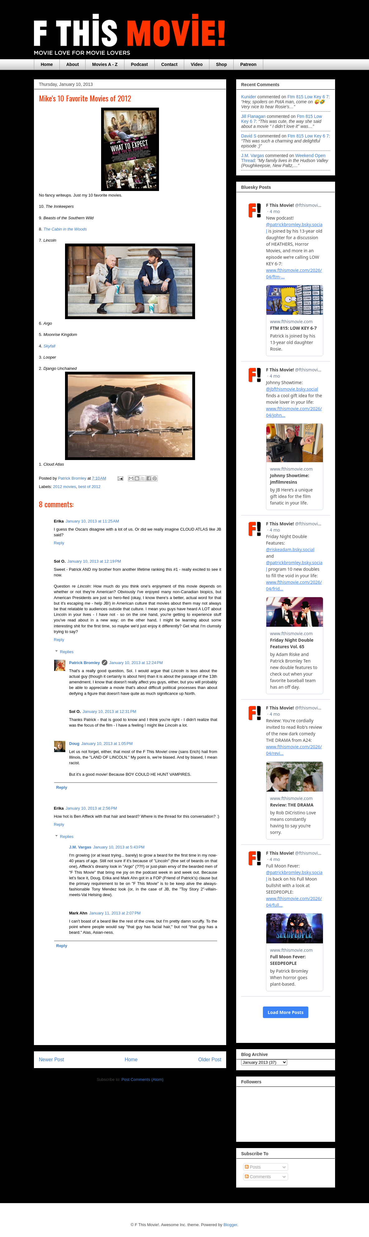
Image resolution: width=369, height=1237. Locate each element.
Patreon (248, 64)
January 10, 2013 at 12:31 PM (109, 711)
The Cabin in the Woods (64, 229)
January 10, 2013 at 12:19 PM (94, 561)
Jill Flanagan (253, 116)
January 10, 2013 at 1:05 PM (107, 743)
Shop (221, 64)
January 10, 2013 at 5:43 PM (119, 847)
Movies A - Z (104, 64)
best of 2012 (89, 486)
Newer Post (51, 1059)
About (72, 64)
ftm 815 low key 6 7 (308, 96)
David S (248, 135)
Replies (66, 651)
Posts (253, 1167)
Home (47, 64)
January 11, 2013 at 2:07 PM (115, 913)
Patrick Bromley (84, 662)
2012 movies (64, 486)
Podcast (139, 64)
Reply (59, 543)
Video (197, 64)
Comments (258, 1176)
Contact (169, 64)
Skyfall (49, 346)
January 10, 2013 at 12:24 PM (136, 662)
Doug (74, 743)
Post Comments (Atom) (142, 1079)
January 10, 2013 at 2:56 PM (91, 808)
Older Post (209, 1059)
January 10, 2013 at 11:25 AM (92, 521)
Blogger (230, 1224)
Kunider (248, 96)
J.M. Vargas (80, 847)
